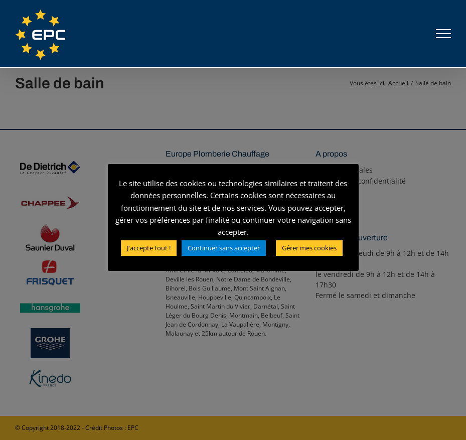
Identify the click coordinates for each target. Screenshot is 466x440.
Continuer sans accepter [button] (224, 247)
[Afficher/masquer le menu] (443, 33)
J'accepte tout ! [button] (149, 247)
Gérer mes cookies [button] (309, 247)
